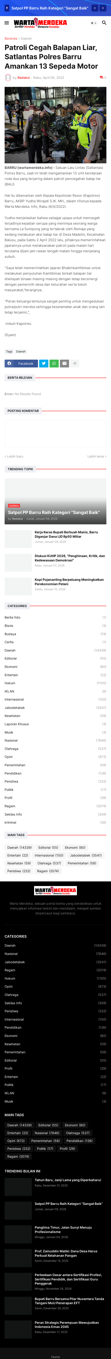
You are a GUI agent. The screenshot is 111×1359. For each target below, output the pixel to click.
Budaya (55, 634)
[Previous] (94, 8)
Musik (55, 732)
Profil (55, 797)
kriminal (55, 822)
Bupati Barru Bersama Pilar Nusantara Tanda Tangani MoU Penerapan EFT (69, 1301)
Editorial (55, 658)
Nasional (55, 740)
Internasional (55, 699)
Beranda (11, 38)
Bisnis (55, 625)
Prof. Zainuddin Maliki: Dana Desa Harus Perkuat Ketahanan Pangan (66, 1253)
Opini (55, 756)
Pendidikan (55, 773)
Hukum (55, 683)
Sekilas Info (55, 814)
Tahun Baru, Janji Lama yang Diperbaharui (68, 1180)
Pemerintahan (55, 765)
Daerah (26, 38)
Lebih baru (15, 456)
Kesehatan (55, 715)
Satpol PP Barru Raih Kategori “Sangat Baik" (50, 8)
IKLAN (55, 691)
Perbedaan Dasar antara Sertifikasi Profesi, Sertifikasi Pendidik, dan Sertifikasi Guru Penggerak (68, 1279)
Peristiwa (55, 781)
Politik (55, 789)
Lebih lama (96, 456)
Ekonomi (55, 666)
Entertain (55, 675)
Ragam (55, 806)
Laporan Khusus (55, 724)
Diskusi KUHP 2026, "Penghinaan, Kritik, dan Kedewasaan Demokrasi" (70, 558)
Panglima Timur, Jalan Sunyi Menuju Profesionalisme (63, 1229)
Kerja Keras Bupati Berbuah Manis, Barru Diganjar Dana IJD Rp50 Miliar (66, 534)
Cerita (55, 642)
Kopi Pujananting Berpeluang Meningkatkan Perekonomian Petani (69, 582)
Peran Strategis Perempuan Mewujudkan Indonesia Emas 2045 (67, 1325)
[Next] (102, 8)
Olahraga (55, 748)
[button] (6, 23)
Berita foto (55, 617)
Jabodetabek (55, 707)
